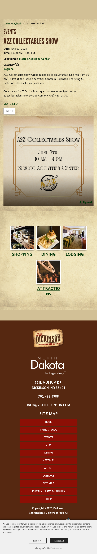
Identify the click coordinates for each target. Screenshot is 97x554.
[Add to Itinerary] (11, 111)
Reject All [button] (37, 540)
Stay (48, 445)
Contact (48, 476)
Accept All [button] (59, 540)
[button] (48, 161)
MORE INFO (10, 104)
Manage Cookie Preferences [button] (48, 548)
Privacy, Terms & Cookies (48, 491)
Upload (87, 202)
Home (48, 422)
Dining (48, 453)
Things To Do (48, 430)
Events (6, 24)
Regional (16, 24)
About (48, 468)
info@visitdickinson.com (48, 405)
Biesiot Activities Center (34, 59)
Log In (48, 499)
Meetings (48, 460)
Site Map (48, 483)
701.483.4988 (48, 396)
